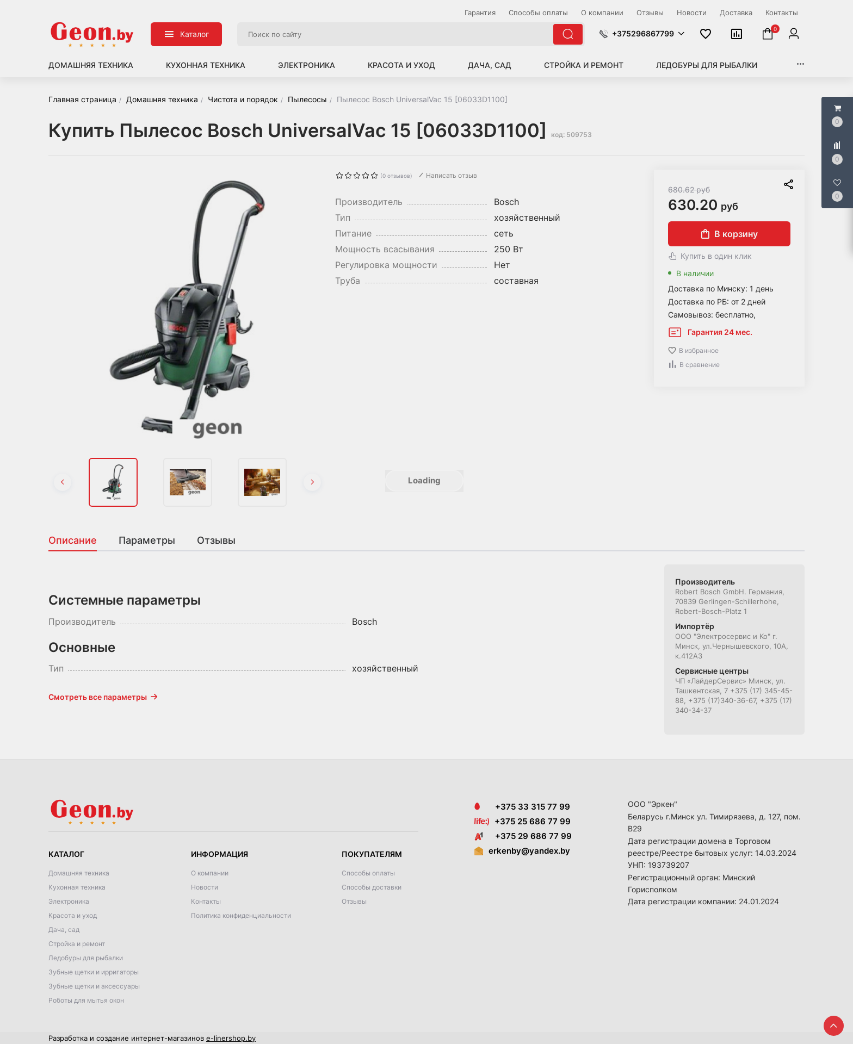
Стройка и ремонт (583, 65)
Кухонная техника (205, 65)
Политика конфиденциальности (241, 915)
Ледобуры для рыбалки (706, 65)
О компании (209, 873)
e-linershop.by (231, 1038)
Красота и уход (401, 65)
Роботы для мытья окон (86, 1000)
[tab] (78, 540)
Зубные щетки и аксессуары (94, 986)
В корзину (729, 233)
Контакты (206, 901)
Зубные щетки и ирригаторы (93, 972)
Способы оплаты (368, 873)
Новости (204, 887)
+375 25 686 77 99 (533, 821)
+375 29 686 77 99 (523, 836)
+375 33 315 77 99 (522, 806)
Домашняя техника (90, 65)
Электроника (306, 65)
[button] (641, 34)
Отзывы (354, 901)
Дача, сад (489, 65)
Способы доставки (371, 887)
